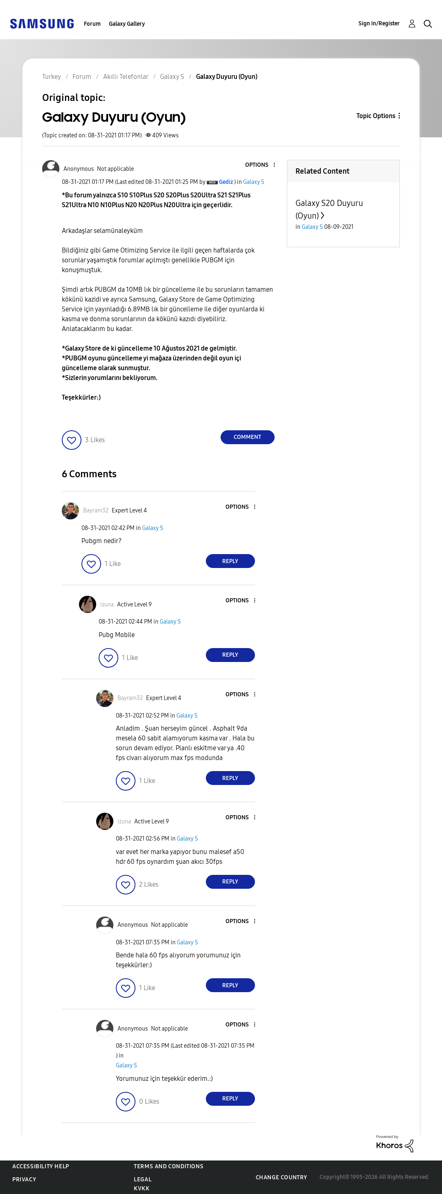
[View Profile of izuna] (107, 604)
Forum (92, 23)
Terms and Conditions (168, 1166)
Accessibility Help (40, 1166)
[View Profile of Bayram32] (95, 510)
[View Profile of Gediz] (226, 182)
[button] (260, 165)
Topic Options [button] (375, 116)
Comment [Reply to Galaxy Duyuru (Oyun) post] (247, 437)
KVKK (141, 1188)
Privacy (24, 1179)
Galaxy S (253, 182)
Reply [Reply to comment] (230, 561)
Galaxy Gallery (127, 23)
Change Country (281, 1177)
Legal (142, 1179)
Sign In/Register (379, 23)
